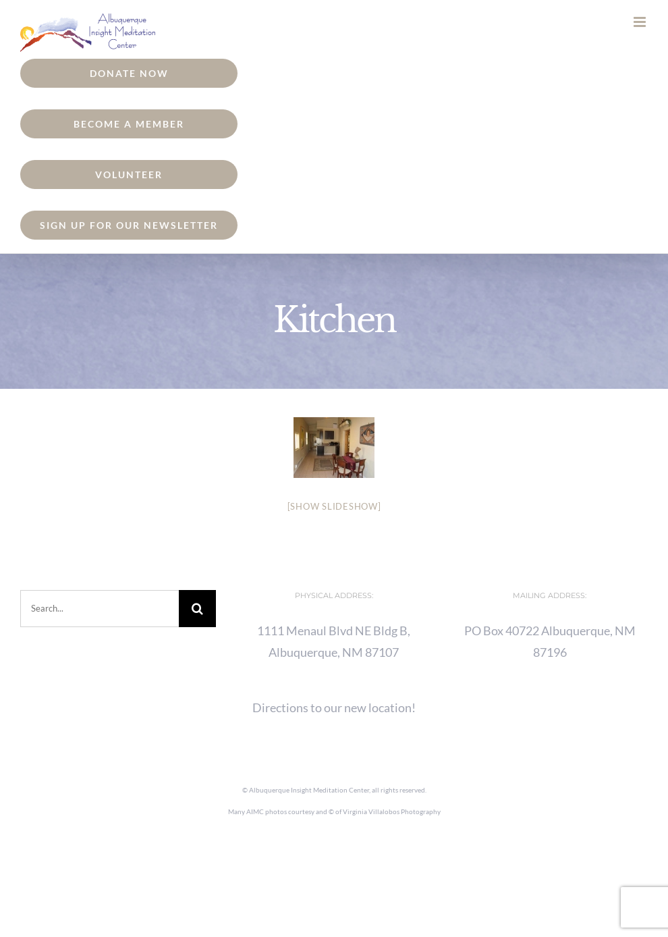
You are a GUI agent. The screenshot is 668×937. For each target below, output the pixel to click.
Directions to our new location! (334, 707)
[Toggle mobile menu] (641, 22)
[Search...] (99, 608)
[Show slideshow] (334, 506)
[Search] (197, 608)
